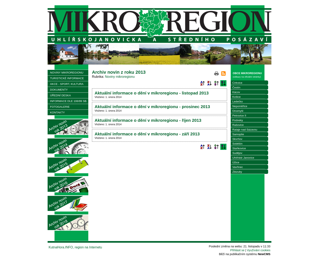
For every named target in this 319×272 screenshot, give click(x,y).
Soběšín (237, 143)
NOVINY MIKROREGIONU (66, 72)
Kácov (236, 92)
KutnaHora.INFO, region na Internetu (75, 247)
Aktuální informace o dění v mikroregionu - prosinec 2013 (152, 106)
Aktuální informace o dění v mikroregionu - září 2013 (147, 134)
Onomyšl (237, 110)
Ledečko (237, 101)
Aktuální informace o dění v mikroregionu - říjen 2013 (148, 120)
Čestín (236, 87)
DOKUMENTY (59, 89)
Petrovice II (239, 115)
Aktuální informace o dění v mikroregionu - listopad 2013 (152, 93)
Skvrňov (237, 138)
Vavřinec (237, 167)
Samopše (238, 134)
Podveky (237, 120)
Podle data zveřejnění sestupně (223, 83)
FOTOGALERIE (60, 106)
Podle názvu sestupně (209, 83)
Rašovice (238, 124)
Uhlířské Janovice (243, 157)
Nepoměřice (239, 106)
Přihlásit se (237, 250)
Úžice (235, 162)
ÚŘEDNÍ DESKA (60, 95)
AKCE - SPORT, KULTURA (66, 84)
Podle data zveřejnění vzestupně (216, 83)
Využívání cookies (258, 250)
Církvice (237, 82)
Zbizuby (237, 171)
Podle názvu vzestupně (202, 83)
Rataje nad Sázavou (244, 129)
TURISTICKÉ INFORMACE (67, 78)
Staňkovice (239, 148)
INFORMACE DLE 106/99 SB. (68, 101)
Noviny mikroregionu (120, 76)
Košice (236, 96)
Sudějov (237, 153)
